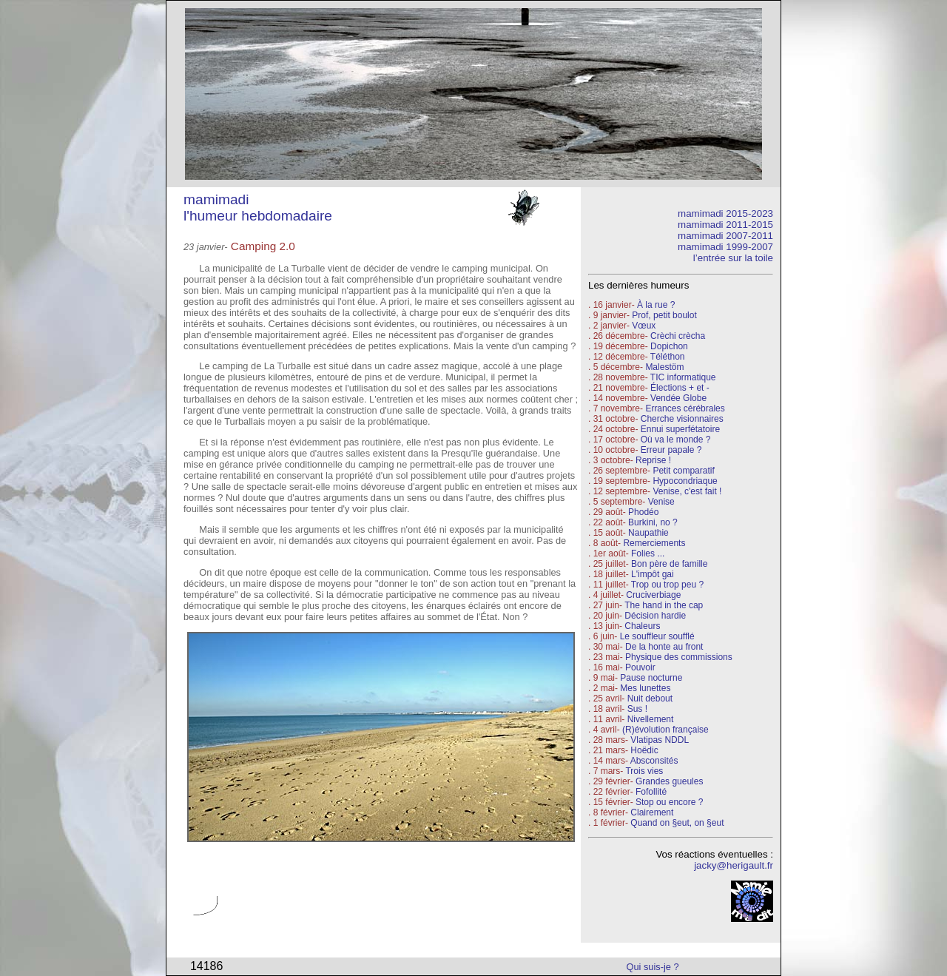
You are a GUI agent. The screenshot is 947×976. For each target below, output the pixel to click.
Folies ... (647, 553)
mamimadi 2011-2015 (725, 224)
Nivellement (650, 719)
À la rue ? (656, 305)
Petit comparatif (683, 470)
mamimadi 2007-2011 (725, 235)
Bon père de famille (669, 564)
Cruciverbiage (653, 595)
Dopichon (669, 346)
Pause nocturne (651, 678)
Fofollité (651, 792)
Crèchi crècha (677, 336)
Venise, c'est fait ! (687, 491)
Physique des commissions (678, 657)
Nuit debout (650, 698)
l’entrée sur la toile (733, 257)
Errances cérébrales (684, 408)
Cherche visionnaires (682, 419)
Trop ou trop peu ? (667, 584)
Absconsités (654, 760)
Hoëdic (644, 750)
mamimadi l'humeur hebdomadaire (257, 207)
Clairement (651, 812)
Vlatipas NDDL (659, 740)
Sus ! (637, 709)
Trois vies (644, 771)
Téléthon (667, 356)
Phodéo (643, 512)
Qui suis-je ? (653, 966)
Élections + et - (680, 388)
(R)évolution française (665, 729)
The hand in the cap (663, 605)
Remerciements (654, 543)
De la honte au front (664, 647)
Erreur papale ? (669, 450)
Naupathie (648, 533)
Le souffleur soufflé (657, 636)
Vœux (644, 325)
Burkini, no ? (653, 522)
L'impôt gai (652, 574)
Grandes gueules (669, 781)
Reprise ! (653, 460)
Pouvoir (640, 667)
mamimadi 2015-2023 (725, 213)
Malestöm (664, 367)
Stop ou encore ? (669, 802)
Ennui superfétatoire (680, 429)
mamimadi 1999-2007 (725, 246)
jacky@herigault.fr (733, 865)
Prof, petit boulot (664, 315)
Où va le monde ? (676, 439)
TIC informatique (683, 377)
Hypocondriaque (685, 481)
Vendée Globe (678, 398)
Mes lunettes (645, 688)
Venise (661, 502)
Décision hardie (655, 615)
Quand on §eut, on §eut (677, 823)
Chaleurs (642, 626)
